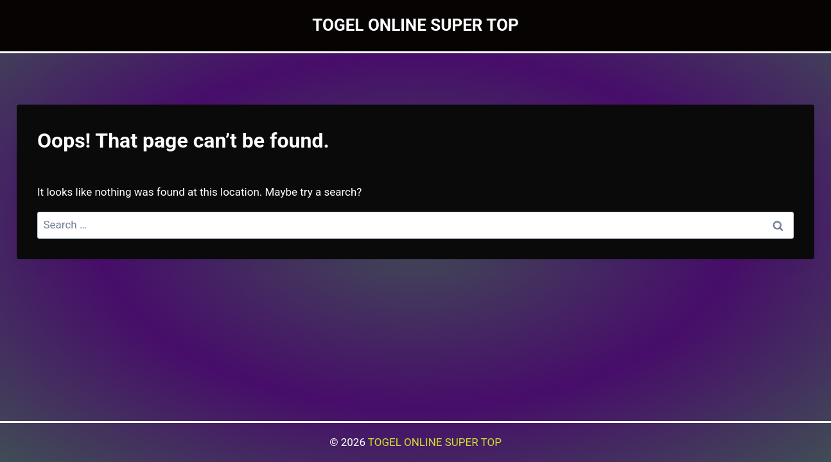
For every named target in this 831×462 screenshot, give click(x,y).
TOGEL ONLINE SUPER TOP (435, 442)
